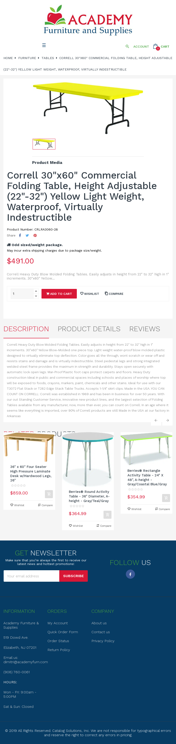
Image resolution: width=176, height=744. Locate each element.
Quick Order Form (62, 632)
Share (20, 235)
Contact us (100, 632)
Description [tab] (26, 328)
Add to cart (59, 294)
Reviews (144, 328)
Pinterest (35, 235)
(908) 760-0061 (16, 672)
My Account (57, 623)
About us (99, 623)
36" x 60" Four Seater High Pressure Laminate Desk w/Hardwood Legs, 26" (31, 473)
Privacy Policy (102, 641)
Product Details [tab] (89, 328)
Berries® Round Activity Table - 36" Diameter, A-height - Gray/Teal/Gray (89, 496)
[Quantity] (22, 294)
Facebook (130, 574)
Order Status (58, 641)
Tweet (27, 235)
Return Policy (58, 650)
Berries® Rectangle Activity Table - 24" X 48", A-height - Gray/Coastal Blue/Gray (147, 477)
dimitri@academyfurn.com (25, 662)
